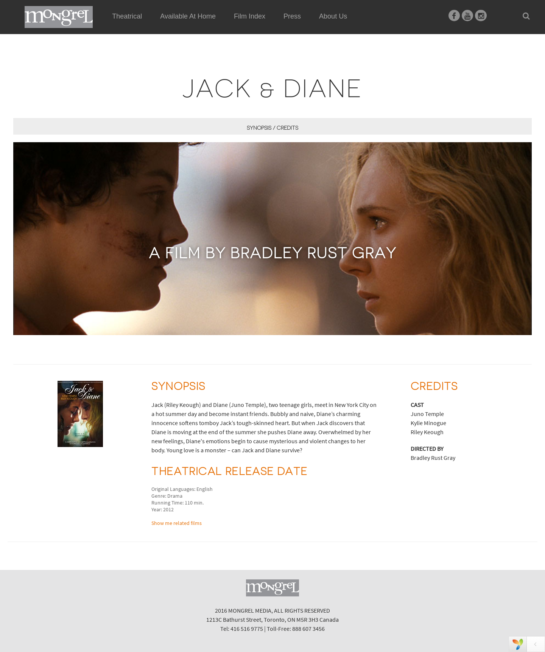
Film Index (249, 16)
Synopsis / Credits (272, 127)
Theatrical (127, 16)
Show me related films (176, 523)
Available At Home (188, 24)
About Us (333, 16)
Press (292, 16)
